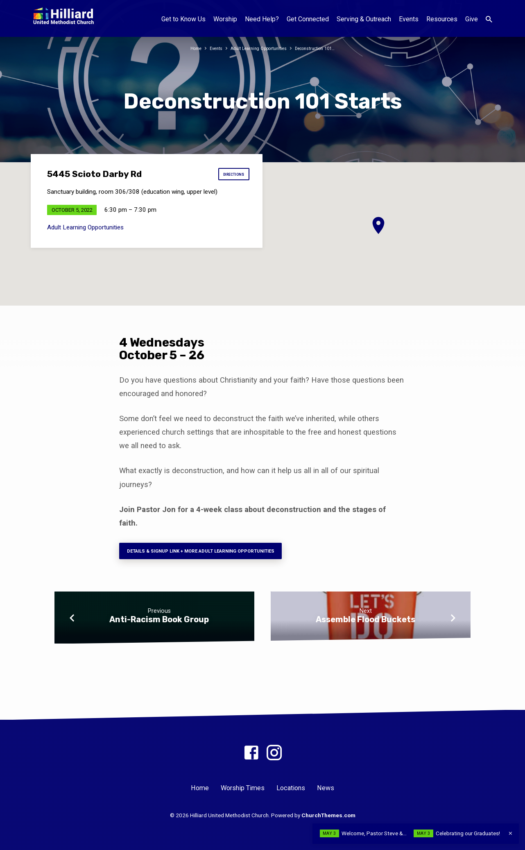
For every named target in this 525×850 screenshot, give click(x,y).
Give (471, 19)
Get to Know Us (183, 19)
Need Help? (262, 19)
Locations (290, 788)
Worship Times (243, 788)
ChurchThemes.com (328, 815)
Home (185, 48)
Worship (225, 19)
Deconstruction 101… (322, 48)
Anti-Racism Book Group (159, 624)
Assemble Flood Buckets (365, 624)
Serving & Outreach (364, 19)
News (325, 788)
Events (409, 19)
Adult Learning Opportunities (257, 48)
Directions (228, 176)
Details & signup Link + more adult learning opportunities (219, 553)
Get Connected (308, 19)
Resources (441, 19)
